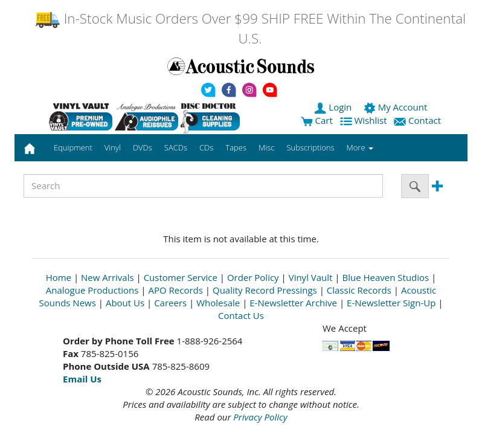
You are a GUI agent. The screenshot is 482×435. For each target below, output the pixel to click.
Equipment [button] (73, 147)
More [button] (360, 147)
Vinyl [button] (112, 147)
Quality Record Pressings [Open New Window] (265, 290)
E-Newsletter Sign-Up (391, 303)
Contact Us (241, 315)
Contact (418, 120)
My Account (396, 107)
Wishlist (365, 120)
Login (334, 107)
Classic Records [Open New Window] (359, 290)
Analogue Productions (92, 290)
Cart (317, 120)
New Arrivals (107, 277)
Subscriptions (310, 147)
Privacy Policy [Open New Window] (260, 417)
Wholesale (218, 303)
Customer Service (180, 277)
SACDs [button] (175, 147)
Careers (170, 303)
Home (58, 277)
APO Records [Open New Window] (176, 290)
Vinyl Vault (311, 277)
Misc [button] (266, 147)
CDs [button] (206, 147)
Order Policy (253, 277)
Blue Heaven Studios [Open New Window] (385, 277)
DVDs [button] (142, 147)
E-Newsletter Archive (293, 303)
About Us (125, 303)
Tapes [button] (235, 147)
